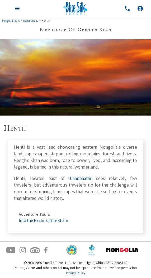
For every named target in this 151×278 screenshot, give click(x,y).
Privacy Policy (75, 273)
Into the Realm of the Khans (43, 221)
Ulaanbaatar (79, 179)
